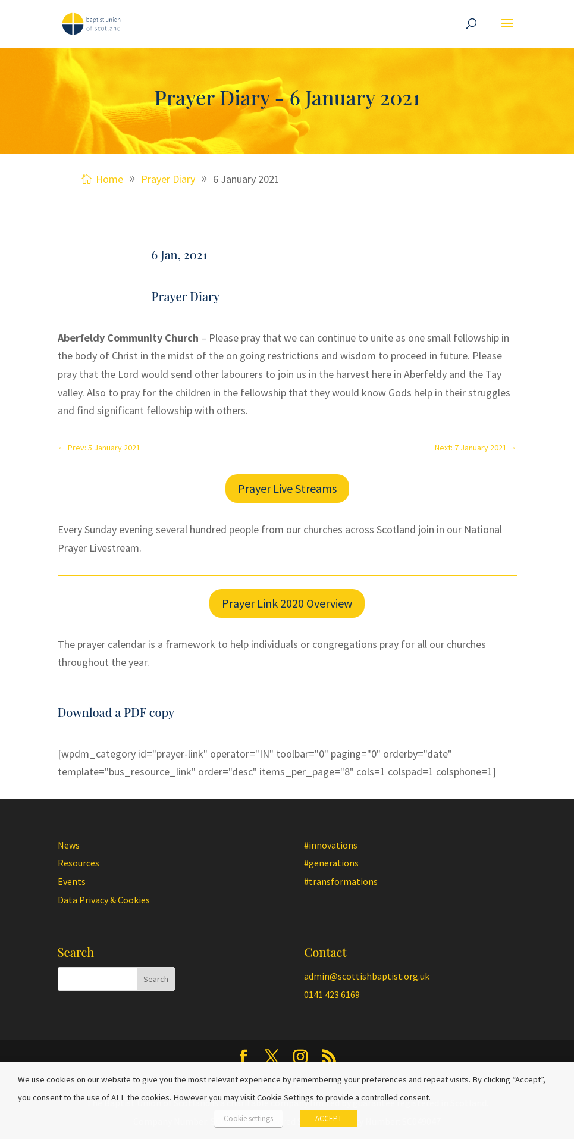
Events (72, 881)
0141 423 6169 (332, 994)
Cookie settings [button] (248, 1118)
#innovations (330, 845)
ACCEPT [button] (328, 1118)
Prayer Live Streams (287, 488)
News (69, 845)
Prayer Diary (186, 296)
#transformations (341, 881)
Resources (78, 863)
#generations (331, 863)
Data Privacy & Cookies (104, 900)
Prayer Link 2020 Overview (287, 603)
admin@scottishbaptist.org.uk (366, 976)
